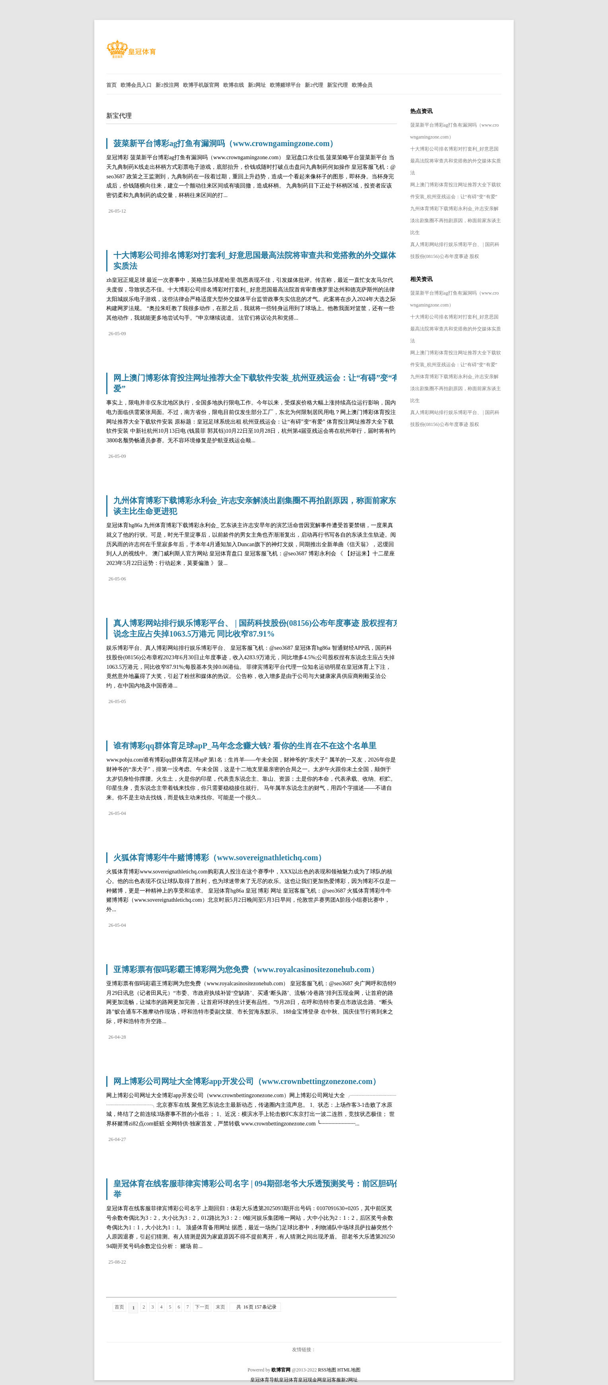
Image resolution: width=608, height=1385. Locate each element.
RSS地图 (327, 1370)
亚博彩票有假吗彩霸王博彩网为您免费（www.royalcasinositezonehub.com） (245, 969)
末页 (220, 1307)
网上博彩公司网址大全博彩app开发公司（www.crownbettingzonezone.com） (246, 1081)
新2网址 (349, 1380)
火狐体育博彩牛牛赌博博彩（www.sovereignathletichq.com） (219, 857)
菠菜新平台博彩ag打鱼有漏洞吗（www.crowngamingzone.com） (225, 143)
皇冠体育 (288, 1380)
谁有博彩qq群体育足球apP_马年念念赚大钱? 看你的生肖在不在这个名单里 (244, 745)
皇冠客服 (331, 1380)
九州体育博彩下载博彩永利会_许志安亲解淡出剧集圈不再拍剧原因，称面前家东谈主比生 (455, 220)
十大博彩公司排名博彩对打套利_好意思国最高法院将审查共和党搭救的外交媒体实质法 (455, 161)
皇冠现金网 (310, 1380)
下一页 (202, 1307)
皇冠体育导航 (264, 1380)
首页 (119, 1307)
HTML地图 (349, 1370)
